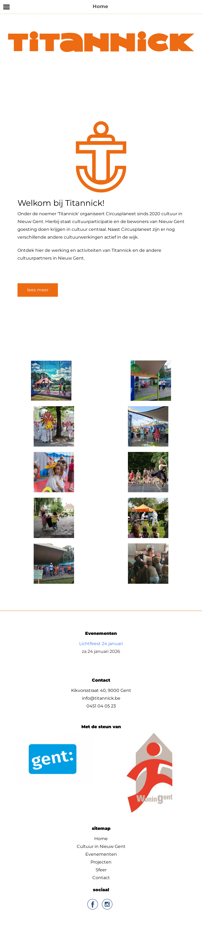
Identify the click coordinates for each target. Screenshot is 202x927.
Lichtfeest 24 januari (101, 643)
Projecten (101, 862)
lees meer (37, 289)
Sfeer (101, 869)
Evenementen (101, 854)
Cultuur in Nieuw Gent (101, 846)
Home (101, 838)
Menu (7, 7)
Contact (101, 877)
